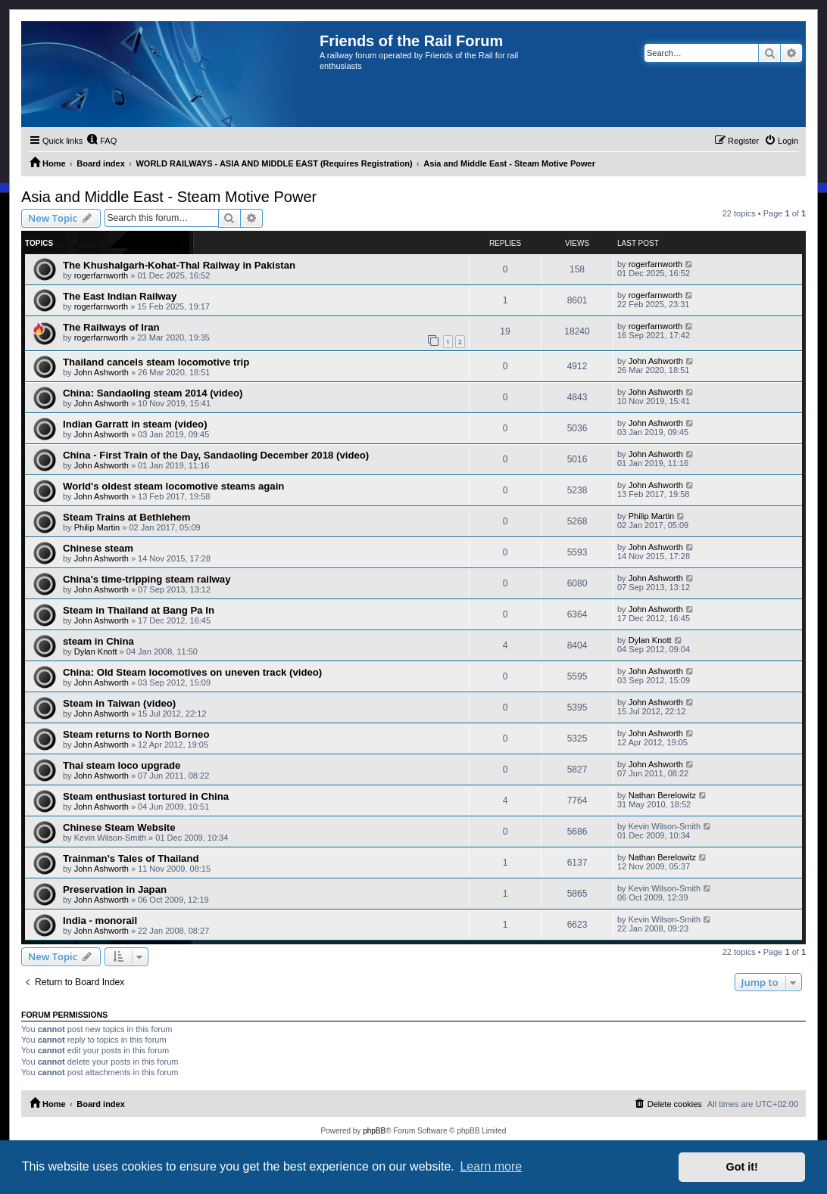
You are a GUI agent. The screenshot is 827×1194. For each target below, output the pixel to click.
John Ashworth (101, 372)
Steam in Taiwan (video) (119, 703)
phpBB (374, 1131)
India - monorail (100, 920)
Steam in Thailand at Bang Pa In (138, 610)
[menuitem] (101, 141)
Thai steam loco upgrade (121, 765)
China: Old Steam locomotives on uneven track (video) (192, 672)
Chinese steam (98, 548)
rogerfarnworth (101, 275)
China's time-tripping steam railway (147, 579)
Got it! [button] (742, 1167)
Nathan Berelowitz (662, 795)
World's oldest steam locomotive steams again (173, 486)
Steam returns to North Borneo (136, 734)
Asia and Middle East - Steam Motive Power (169, 196)
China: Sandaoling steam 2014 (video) (152, 393)
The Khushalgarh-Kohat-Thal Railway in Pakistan (179, 265)
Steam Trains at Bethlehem (127, 517)
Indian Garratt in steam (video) (135, 424)
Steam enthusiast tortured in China (146, 796)
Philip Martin (97, 527)
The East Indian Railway (119, 296)
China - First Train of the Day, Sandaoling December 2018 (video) (216, 455)
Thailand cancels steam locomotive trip (156, 362)
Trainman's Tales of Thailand (131, 858)
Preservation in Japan (115, 889)
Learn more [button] (491, 1166)
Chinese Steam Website (119, 827)
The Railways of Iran (111, 327)
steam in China (98, 641)
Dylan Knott (95, 651)
